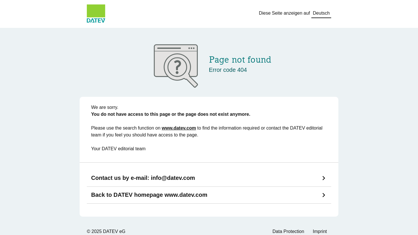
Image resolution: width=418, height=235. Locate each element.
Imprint (320, 231)
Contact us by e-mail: (143, 178)
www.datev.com (179, 128)
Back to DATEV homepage (149, 195)
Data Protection (288, 231)
